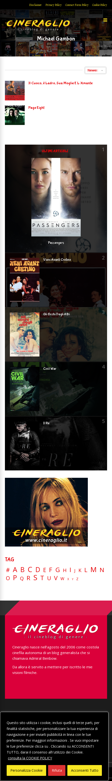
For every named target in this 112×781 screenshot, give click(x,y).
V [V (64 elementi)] (55, 578)
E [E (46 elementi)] (44, 570)
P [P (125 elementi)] (15, 577)
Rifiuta (57, 770)
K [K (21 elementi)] (79, 570)
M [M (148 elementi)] (93, 569)
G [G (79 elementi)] (57, 570)
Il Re (46, 423)
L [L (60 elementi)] (85, 570)
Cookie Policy (99, 5)
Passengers (56, 243)
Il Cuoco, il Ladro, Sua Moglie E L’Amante (60, 83)
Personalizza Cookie (26, 770)
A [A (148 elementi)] (15, 569)
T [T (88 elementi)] (42, 578)
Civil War (49, 369)
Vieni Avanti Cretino (57, 260)
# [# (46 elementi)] (8, 570)
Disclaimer (35, 5)
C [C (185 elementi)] (30, 569)
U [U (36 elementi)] (49, 578)
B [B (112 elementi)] (22, 569)
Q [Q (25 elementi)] (22, 578)
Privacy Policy (53, 5)
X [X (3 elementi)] (68, 579)
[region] (54, 746)
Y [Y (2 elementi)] (72, 579)
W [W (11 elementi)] (62, 579)
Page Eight (36, 107)
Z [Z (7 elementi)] (77, 579)
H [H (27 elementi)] (65, 570)
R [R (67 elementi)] (28, 578)
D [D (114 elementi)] (37, 569)
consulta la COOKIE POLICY (30, 758)
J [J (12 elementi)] (74, 570)
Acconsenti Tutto (84, 770)
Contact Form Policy (77, 5)
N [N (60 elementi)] (102, 570)
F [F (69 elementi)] (50, 570)
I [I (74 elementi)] (70, 570)
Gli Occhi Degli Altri (56, 314)
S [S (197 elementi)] (35, 577)
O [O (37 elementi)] (8, 578)
